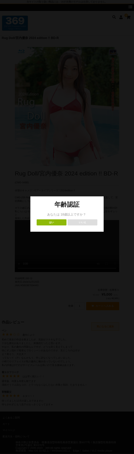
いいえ (82, 222)
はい (51, 222)
